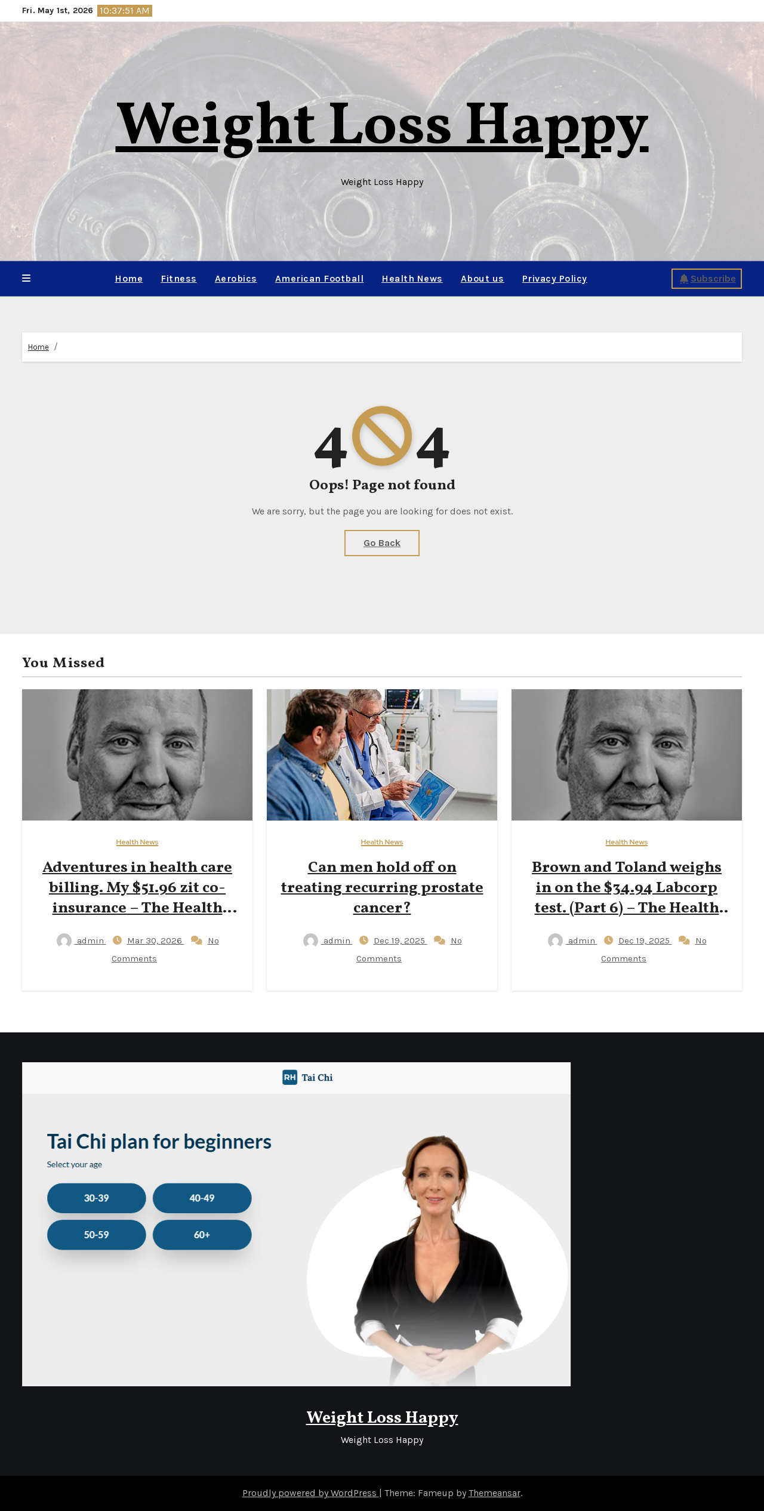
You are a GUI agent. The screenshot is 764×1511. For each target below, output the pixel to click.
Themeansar (494, 1492)
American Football (319, 278)
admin (81, 940)
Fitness (179, 278)
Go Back (382, 542)
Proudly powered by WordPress (310, 1492)
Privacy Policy (554, 278)
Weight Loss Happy (382, 128)
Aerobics (236, 278)
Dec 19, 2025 (400, 940)
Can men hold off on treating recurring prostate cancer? (382, 888)
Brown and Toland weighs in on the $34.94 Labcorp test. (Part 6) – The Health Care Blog (627, 898)
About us (482, 278)
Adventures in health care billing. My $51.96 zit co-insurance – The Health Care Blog (137, 898)
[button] (26, 278)
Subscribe (708, 279)
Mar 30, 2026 (155, 940)
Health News (412, 278)
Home (129, 278)
